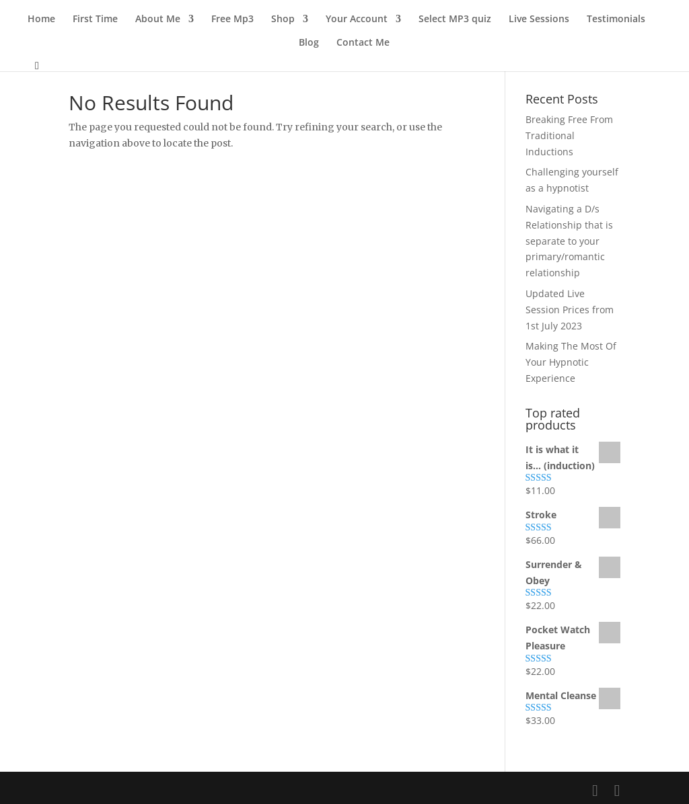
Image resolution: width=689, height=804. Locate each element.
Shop (283, 19)
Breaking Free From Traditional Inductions (569, 135)
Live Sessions (539, 19)
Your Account (357, 19)
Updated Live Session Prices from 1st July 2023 (569, 309)
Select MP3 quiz (455, 19)
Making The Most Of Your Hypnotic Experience (570, 362)
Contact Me (363, 43)
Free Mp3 (232, 19)
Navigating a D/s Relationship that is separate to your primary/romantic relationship (569, 240)
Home (41, 19)
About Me (157, 19)
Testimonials (616, 19)
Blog (309, 43)
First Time (95, 19)
